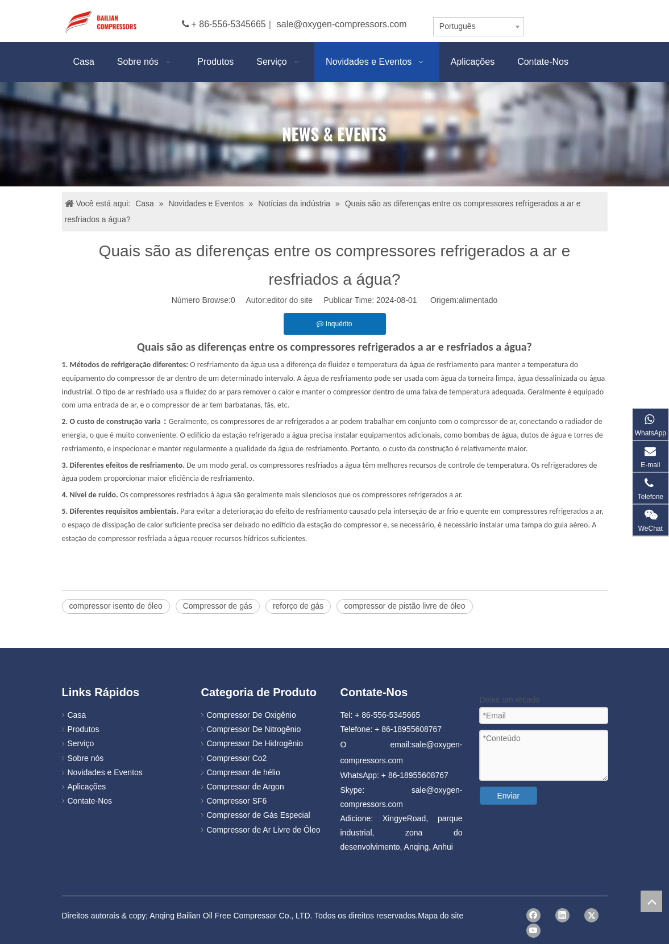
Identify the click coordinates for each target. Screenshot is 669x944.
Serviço (81, 743)
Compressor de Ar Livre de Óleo (264, 829)
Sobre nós (86, 758)
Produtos (83, 729)
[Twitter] (591, 915)
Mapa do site (440, 915)
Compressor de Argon (245, 786)
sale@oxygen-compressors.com (342, 24)
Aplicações (87, 786)
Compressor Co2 (237, 758)
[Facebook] (533, 915)
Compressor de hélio (243, 772)
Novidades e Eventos (105, 772)
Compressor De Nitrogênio (254, 729)
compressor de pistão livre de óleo (404, 605)
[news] (334, 134)
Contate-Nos (90, 800)
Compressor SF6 (237, 800)
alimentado (478, 300)
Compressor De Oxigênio (251, 715)
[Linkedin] (562, 915)
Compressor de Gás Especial (258, 815)
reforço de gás (298, 605)
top (651, 901)
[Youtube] (533, 931)
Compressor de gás (217, 605)
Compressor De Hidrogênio (255, 743)
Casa (77, 715)
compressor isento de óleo (116, 605)
